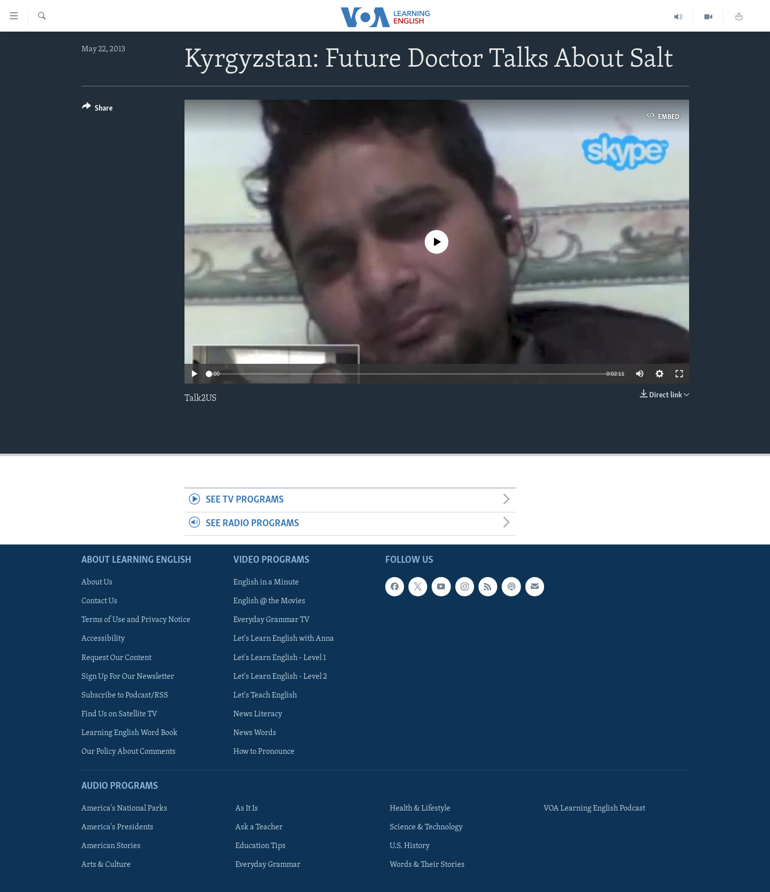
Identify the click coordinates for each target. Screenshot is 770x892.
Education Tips (260, 846)
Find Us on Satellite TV (119, 714)
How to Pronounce (263, 752)
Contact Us (99, 602)
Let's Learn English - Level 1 (279, 658)
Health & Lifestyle (420, 809)
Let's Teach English (265, 695)
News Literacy (257, 714)
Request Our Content (116, 658)
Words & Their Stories (427, 865)
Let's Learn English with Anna (283, 639)
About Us (96, 582)
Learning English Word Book (129, 733)
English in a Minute (266, 582)
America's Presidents (117, 827)
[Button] (97, 110)
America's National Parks (124, 809)
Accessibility (103, 639)
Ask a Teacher (259, 827)
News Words (254, 733)
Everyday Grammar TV (271, 620)
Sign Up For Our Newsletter (127, 677)
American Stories (111, 846)
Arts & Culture (106, 865)
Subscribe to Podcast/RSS (124, 695)
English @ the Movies (269, 602)
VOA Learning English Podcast (594, 809)
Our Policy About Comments (128, 752)
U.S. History (410, 846)
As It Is (246, 809)
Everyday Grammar (267, 865)
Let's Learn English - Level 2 (280, 677)
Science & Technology (426, 827)
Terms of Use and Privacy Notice (135, 620)
